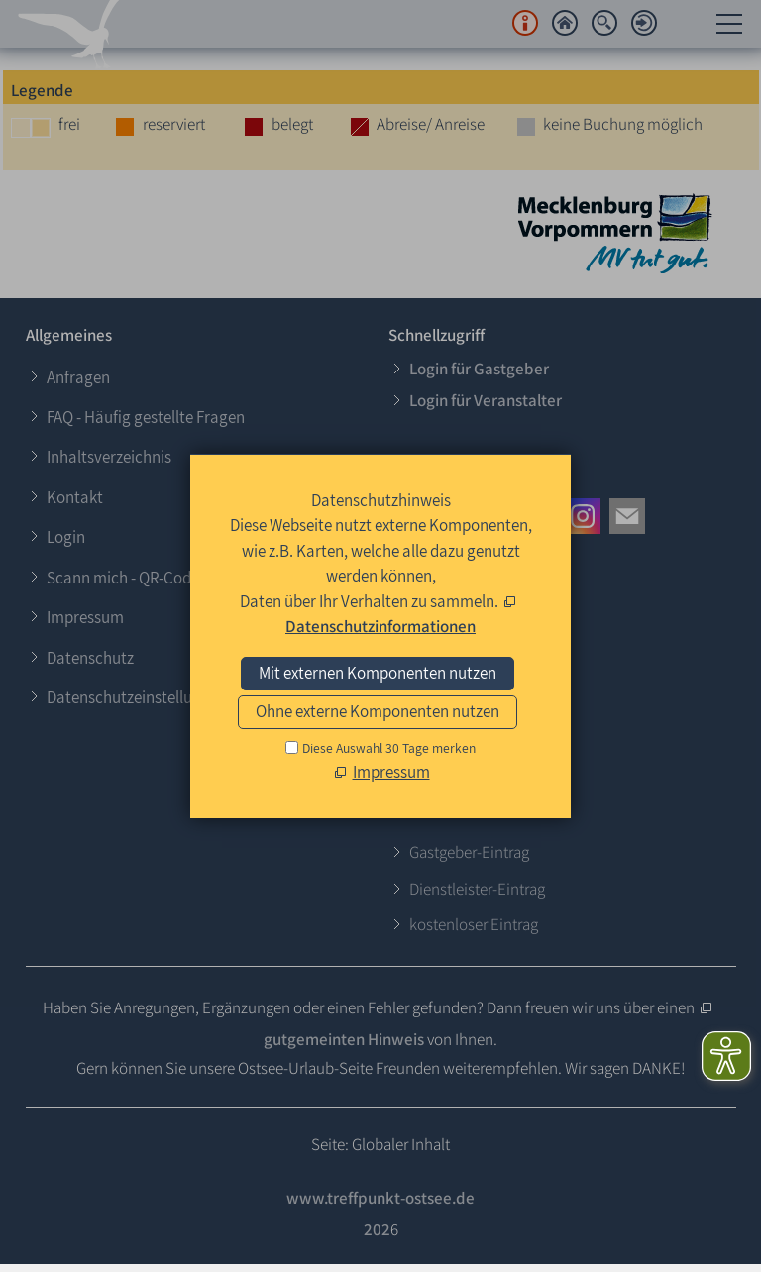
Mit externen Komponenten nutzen (377, 673)
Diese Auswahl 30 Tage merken (389, 748)
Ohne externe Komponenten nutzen (377, 711)
